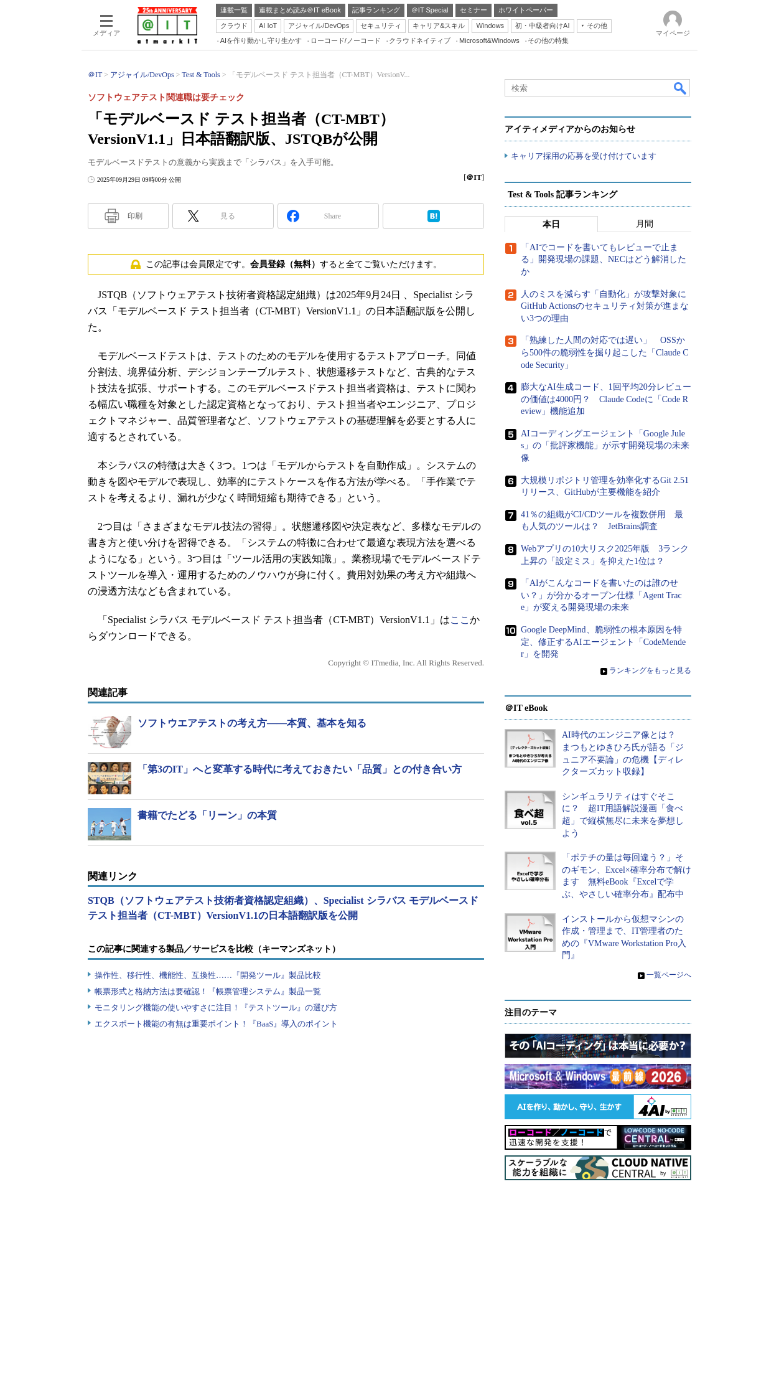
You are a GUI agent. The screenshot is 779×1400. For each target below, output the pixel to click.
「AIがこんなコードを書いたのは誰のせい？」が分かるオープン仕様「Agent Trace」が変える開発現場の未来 (601, 595)
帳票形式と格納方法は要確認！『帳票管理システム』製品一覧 (208, 991)
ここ (460, 619)
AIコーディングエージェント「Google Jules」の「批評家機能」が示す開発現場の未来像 (605, 446)
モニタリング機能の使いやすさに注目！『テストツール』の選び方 (216, 1007)
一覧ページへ (668, 974)
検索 (680, 87)
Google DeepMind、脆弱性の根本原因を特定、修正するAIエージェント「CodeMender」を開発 (603, 642)
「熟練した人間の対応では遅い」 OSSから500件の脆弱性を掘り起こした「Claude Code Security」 (605, 352)
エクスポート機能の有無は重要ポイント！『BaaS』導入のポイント (216, 1023)
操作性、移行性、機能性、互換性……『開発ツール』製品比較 (208, 975)
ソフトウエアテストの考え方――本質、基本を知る (252, 723)
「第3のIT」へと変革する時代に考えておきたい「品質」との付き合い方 (300, 769)
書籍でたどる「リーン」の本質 (207, 815)
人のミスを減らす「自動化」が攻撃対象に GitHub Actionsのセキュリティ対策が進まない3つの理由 (608, 306)
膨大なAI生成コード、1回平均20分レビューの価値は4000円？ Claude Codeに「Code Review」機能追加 (606, 399)
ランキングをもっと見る (650, 670)
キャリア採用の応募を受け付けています (583, 156)
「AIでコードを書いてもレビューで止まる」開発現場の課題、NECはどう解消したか (603, 259)
